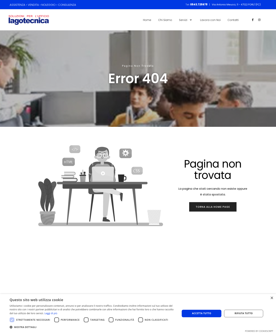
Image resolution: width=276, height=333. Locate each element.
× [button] (271, 298)
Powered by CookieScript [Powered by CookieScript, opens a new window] (259, 331)
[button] (92, 327)
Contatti (233, 20)
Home (147, 20)
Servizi (186, 20)
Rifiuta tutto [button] (244, 313)
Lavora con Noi (210, 20)
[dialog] (138, 313)
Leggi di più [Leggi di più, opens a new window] (50, 313)
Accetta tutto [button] (201, 313)
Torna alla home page (213, 207)
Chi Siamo (165, 20)
